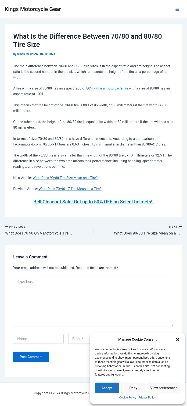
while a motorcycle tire (111, 88)
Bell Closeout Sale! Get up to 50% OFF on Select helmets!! (93, 202)
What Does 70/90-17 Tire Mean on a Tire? (69, 189)
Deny (133, 388)
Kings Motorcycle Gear (33, 9)
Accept (106, 388)
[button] (177, 339)
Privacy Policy (147, 397)
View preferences (163, 388)
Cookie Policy (127, 397)
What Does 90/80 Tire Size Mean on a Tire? (64, 178)
